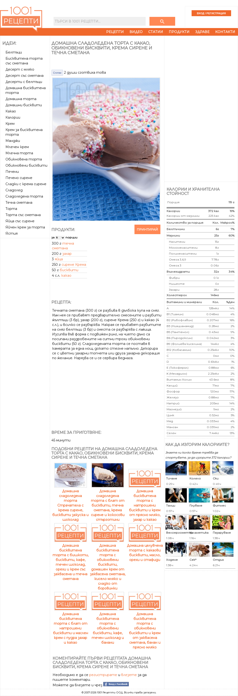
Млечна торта (19, 153)
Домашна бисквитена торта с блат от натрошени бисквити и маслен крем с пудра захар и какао (70, 626)
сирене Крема (74, 264)
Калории (12, 117)
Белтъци (13, 52)
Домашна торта (20, 99)
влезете (129, 675)
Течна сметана (18, 202)
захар (67, 253)
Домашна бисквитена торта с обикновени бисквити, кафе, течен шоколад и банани (107, 626)
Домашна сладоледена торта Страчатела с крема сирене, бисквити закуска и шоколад (70, 503)
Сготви (57, 72)
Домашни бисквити (23, 105)
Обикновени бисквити (26, 165)
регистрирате (103, 675)
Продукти (179, 32)
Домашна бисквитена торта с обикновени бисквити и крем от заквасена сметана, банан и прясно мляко (145, 628)
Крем (10, 123)
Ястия (11, 233)
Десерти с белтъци (23, 82)
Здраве (202, 32)
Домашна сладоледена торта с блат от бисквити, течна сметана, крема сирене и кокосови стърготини (107, 503)
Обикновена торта (23, 159)
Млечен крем (17, 147)
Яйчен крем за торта (25, 227)
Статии (155, 32)
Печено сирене (18, 178)
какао (66, 275)
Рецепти (115, 32)
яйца (59, 259)
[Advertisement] (25, 311)
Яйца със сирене (20, 221)
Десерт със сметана (24, 75)
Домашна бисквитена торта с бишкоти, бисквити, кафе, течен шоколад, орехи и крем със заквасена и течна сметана (71, 560)
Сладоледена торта (24, 196)
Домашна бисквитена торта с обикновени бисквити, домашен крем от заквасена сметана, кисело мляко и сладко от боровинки (107, 564)
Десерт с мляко (19, 69)
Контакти (225, 32)
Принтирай (147, 229)
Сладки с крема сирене (25, 184)
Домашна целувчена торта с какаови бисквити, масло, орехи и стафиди (145, 550)
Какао (10, 111)
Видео (136, 32)
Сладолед (14, 190)
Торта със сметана (23, 215)
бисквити (69, 270)
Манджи (12, 141)
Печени (12, 171)
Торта (11, 209)
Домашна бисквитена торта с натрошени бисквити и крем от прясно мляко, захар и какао (145, 503)
